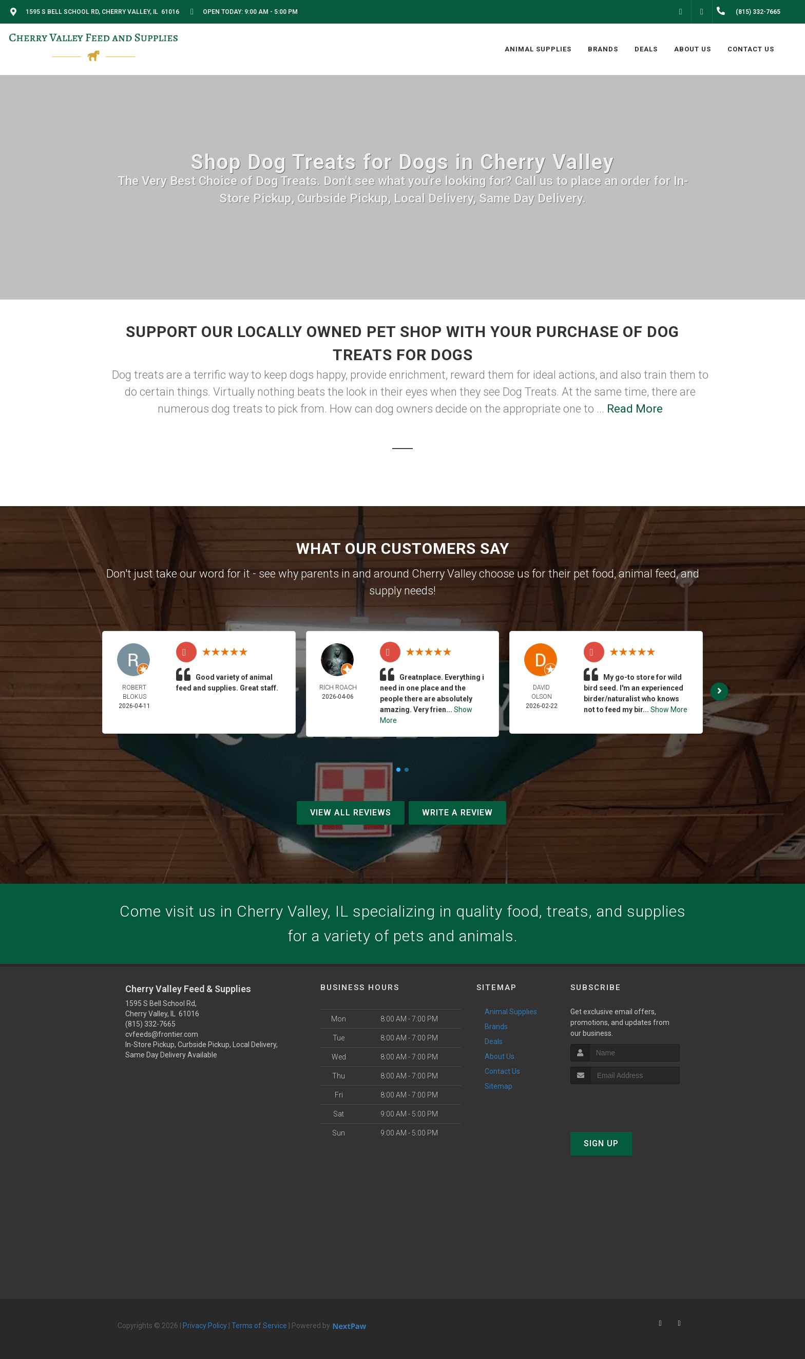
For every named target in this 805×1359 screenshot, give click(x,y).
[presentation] (625, 1103)
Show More (668, 709)
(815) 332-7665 (150, 1024)
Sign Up (601, 1143)
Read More (635, 408)
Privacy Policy (205, 1325)
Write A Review (457, 812)
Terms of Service (259, 1325)
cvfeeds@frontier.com (161, 1034)
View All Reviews (350, 812)
